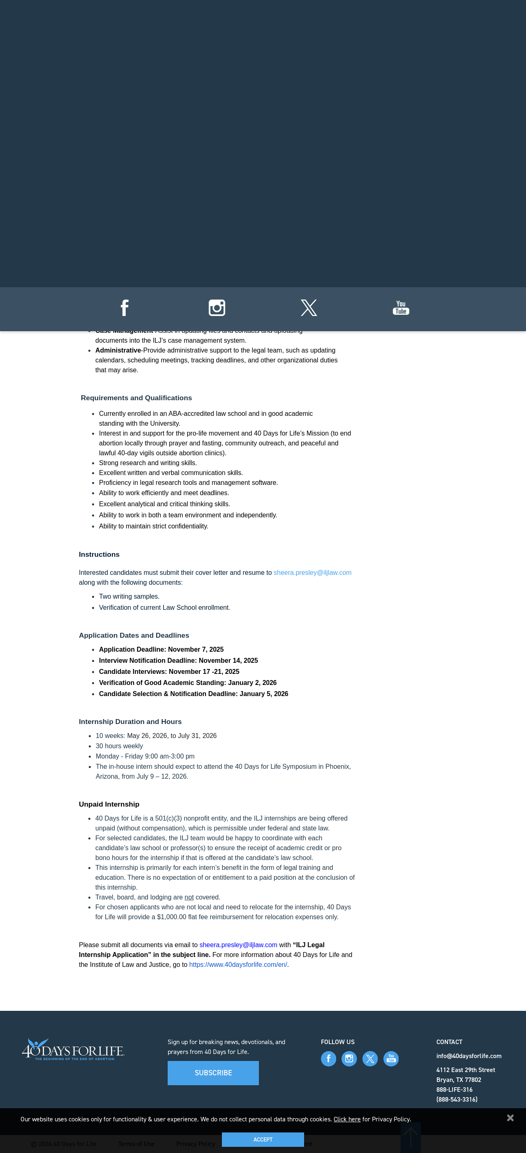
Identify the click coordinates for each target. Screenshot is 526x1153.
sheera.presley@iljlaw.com (313, 572)
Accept (263, 1140)
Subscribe (213, 1073)
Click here (347, 1119)
